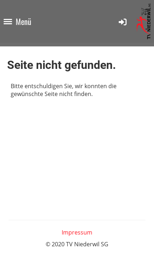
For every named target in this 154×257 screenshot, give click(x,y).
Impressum (77, 232)
